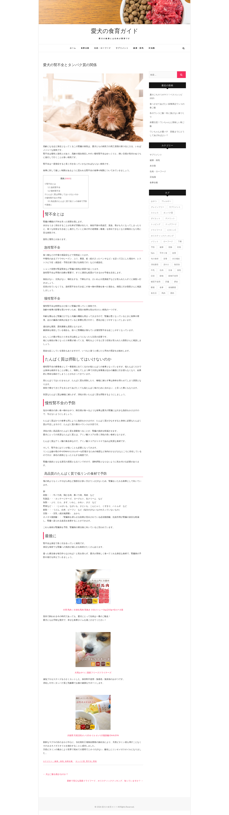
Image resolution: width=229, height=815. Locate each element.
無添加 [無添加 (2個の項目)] (177, 264)
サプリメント (122, 48)
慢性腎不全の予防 (53, 198)
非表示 (68, 178)
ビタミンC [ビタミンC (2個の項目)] (171, 230)
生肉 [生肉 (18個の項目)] (161, 270)
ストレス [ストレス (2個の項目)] (154, 213)
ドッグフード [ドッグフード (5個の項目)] (171, 224)
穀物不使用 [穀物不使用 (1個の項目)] (173, 276)
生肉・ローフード (102, 48)
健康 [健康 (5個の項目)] (161, 247)
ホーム (73, 48)
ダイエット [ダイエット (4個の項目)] (155, 218)
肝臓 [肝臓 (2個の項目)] (167, 281)
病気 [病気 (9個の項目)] (179, 270)
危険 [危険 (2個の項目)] (170, 247)
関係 (95, 761)
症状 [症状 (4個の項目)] (153, 276)
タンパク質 (80, 761)
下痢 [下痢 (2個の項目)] (180, 241)
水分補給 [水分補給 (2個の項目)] (176, 258)
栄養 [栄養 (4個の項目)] (165, 258)
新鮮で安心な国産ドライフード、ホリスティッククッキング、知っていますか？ (105, 780)
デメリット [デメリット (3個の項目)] (170, 218)
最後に (48, 204)
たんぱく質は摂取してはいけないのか (62, 194)
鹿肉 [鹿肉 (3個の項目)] (172, 293)
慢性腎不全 (54, 191)
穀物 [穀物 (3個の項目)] (161, 276)
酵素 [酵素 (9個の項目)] (153, 287)
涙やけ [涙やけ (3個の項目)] (166, 264)
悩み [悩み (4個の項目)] (153, 253)
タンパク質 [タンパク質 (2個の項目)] (168, 213)
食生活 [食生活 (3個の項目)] (154, 293)
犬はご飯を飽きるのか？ (55, 774)
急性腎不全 (54, 187)
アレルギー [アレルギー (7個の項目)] (166, 201)
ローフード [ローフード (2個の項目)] (168, 241)
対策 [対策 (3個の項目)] (179, 247)
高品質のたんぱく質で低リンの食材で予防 (67, 201)
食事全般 (85, 48)
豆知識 (152, 48)
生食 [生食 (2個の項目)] (170, 270)
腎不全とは (50, 184)
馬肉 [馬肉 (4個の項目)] (163, 293)
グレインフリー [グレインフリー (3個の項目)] (157, 207)
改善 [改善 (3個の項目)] (174, 253)
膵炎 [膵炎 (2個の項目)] (176, 281)
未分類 (153, 165)
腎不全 (89, 761)
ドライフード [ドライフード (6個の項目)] (156, 230)
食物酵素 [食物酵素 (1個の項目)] (172, 287)
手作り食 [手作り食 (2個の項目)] (163, 253)
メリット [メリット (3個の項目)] (154, 241)
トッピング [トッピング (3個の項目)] (155, 224)
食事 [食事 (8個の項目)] (161, 287)
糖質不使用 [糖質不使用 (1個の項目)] (155, 281)
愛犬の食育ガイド (114, 30)
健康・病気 (138, 48)
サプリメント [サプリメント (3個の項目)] (175, 207)
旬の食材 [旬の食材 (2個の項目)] (154, 258)
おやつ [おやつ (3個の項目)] (154, 201)
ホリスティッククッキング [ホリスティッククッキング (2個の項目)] (162, 236)
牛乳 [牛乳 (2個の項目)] (153, 270)
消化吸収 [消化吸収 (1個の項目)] (154, 264)
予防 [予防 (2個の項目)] (153, 247)
